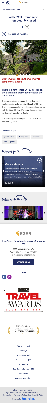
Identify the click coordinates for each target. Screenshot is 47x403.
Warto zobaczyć (23, 346)
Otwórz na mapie (9, 131)
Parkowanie (23, 373)
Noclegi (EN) (23, 364)
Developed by (23, 399)
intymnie (36, 137)
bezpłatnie (23, 137)
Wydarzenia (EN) (23, 355)
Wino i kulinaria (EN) (23, 360)
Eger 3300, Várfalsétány (18, 34)
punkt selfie (9, 137)
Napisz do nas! (23, 262)
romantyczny (9, 142)
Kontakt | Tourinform (23, 378)
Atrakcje (23, 350)
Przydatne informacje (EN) (23, 369)
